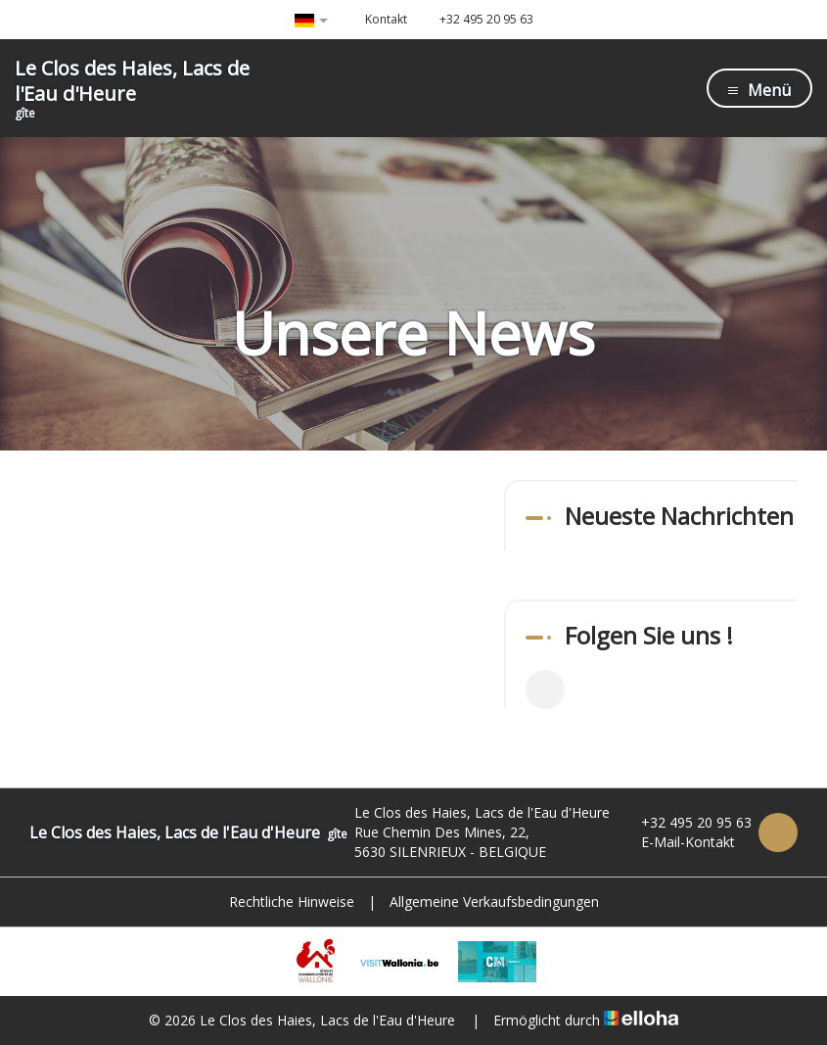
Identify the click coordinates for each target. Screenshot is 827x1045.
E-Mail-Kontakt (677, 841)
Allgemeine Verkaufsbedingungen (494, 901)
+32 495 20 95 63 (685, 822)
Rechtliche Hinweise (291, 901)
